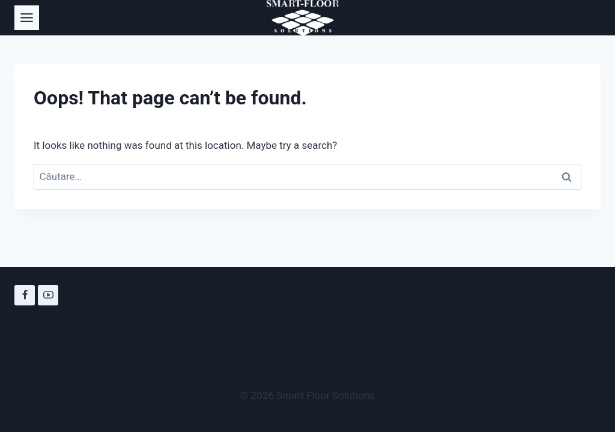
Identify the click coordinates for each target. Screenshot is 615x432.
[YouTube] (48, 295)
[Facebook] (24, 295)
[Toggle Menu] (26, 17)
